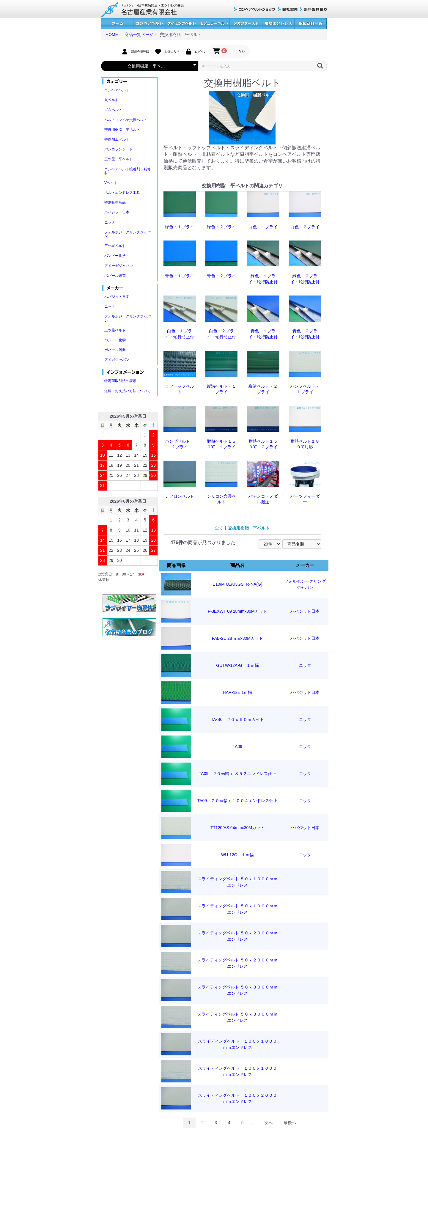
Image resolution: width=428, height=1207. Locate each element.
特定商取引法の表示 (120, 381)
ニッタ (109, 222)
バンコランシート (118, 149)
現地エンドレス (278, 23)
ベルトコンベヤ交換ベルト (125, 120)
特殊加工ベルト (116, 139)
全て (219, 528)
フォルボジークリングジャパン (127, 234)
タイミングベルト (182, 23)
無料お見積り (313, 9)
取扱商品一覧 (310, 23)
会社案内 (288, 9)
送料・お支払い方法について (127, 391)
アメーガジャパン (118, 266)
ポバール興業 (115, 276)
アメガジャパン (116, 360)
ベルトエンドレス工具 (122, 193)
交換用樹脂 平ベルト (122, 130)
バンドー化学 (115, 256)
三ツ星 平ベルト (118, 159)
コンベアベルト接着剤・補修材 (127, 171)
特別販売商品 (115, 202)
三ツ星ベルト (115, 246)
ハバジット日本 (116, 212)
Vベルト (110, 183)
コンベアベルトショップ (255, 9)
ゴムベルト (113, 110)
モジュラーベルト (214, 23)
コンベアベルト (149, 23)
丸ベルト (111, 100)
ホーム (117, 23)
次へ (268, 1122)
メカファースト (246, 23)
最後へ (290, 1122)
